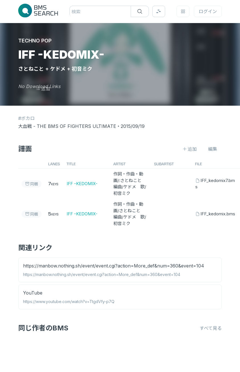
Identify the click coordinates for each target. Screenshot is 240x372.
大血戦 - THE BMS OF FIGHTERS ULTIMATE (67, 126)
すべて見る (211, 328)
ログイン (208, 11)
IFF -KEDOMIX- (82, 183)
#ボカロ (26, 118)
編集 (212, 149)
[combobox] (72, 11)
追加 (43, 88)
